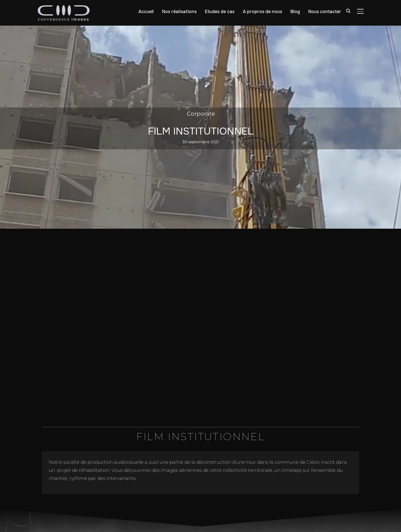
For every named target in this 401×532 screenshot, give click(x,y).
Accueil (146, 11)
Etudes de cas (219, 11)
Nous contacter (324, 11)
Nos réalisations (179, 11)
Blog (295, 11)
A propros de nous (262, 11)
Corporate (201, 113)
